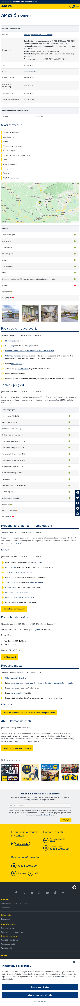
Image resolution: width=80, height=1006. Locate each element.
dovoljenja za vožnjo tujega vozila (59, 683)
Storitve (6, 141)
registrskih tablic (21, 368)
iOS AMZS (8, 948)
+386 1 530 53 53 (16, 932)
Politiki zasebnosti (47, 815)
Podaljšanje (10, 345)
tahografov (35, 629)
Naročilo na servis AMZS (14, 608)
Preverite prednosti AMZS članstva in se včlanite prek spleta (29, 712)
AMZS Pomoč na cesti (11, 178)
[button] (74, 314)
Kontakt (5, 899)
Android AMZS (9, 944)
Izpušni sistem (11, 587)
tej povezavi (16, 543)
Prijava (66, 820)
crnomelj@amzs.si (30, 71)
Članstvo (6, 173)
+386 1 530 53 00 (11, 940)
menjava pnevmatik (35, 582)
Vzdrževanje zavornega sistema (18, 572)
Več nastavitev (40, 1001)
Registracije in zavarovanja (12, 146)
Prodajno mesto (8, 169)
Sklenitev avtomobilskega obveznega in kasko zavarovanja (29, 350)
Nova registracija (12, 340)
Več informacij (10, 657)
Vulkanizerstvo (11, 582)
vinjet (14, 687)
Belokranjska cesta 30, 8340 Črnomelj (38, 34)
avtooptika (37, 562)
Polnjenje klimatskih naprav (16, 592)
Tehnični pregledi (9, 151)
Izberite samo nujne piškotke (40, 995)
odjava (30, 345)
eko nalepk (16, 693)
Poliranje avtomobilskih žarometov (19, 597)
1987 (13, 928)
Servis (5, 160)
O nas (4, 955)
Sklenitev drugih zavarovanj (16, 355)
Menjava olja (10, 567)
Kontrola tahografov (10, 164)
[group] (10, 313)
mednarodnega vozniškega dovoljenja (26, 683)
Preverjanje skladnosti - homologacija (16, 155)
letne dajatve (16, 363)
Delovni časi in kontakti (11, 132)
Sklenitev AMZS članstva (15, 678)
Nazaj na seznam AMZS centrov (17, 748)
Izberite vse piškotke (40, 987)
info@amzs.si (6, 908)
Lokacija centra (8, 137)
